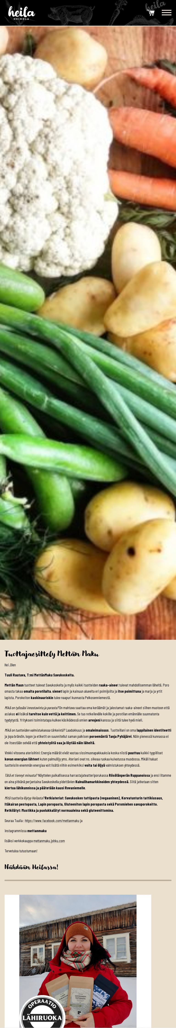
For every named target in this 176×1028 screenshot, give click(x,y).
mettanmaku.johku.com (49, 840)
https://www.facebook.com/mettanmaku (52, 820)
